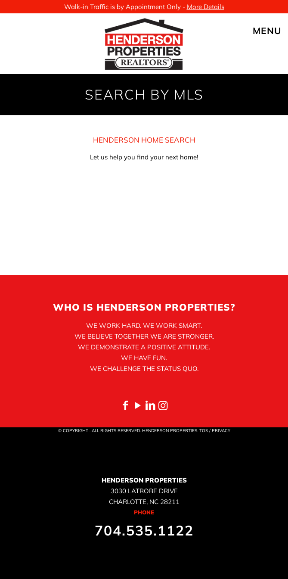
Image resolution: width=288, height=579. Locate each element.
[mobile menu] (276, 30)
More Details (205, 7)
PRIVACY (221, 430)
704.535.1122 (144, 530)
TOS (203, 430)
